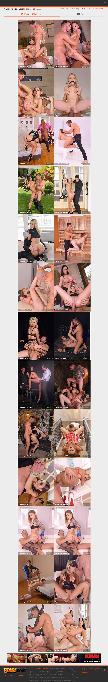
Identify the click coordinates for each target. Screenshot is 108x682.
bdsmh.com (20, 675)
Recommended (98, 9)
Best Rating (75, 9)
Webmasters (85, 672)
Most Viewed (86, 9)
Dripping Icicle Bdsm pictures (91, 669)
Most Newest (64, 9)
